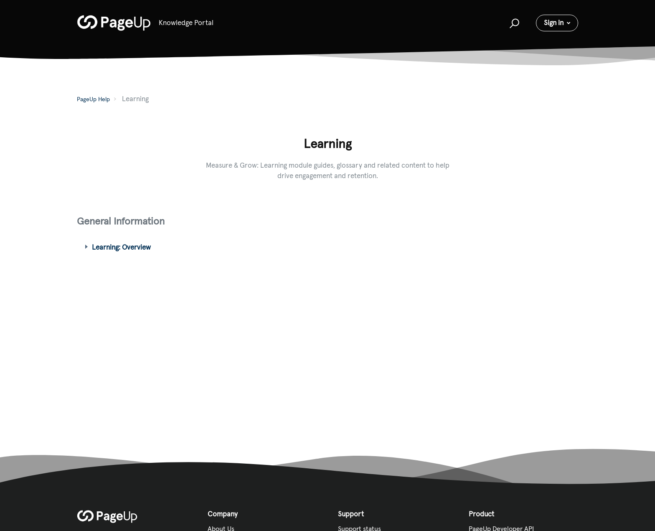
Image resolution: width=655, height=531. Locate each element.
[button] (513, 23)
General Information (121, 220)
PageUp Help (93, 99)
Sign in (554, 22)
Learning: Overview (121, 247)
